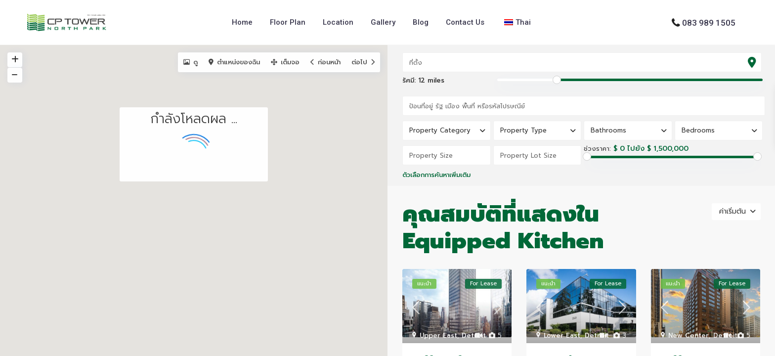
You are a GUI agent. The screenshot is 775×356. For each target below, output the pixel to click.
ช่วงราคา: (597, 148)
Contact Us (465, 22)
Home (242, 22)
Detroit (474, 335)
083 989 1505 (708, 22)
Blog (421, 22)
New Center (688, 335)
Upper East (438, 335)
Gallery (383, 22)
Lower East (562, 335)
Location (338, 22)
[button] (279, 133)
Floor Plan (287, 22)
